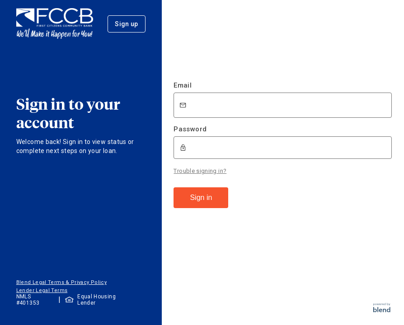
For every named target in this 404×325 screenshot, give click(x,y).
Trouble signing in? (200, 170)
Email (183, 85)
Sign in (201, 197)
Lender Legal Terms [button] (41, 290)
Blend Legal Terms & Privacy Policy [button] (61, 282)
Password (190, 129)
